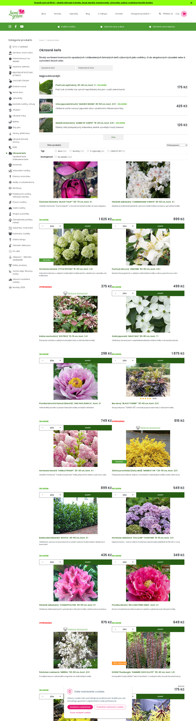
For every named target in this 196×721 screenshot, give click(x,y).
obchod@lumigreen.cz (22, 689)
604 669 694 (18, 686)
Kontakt (55, 694)
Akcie (54, 672)
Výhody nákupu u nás (92, 672)
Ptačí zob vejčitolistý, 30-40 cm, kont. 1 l (76, 85)
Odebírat (136, 708)
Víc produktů (113, 621)
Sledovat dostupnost (163, 230)
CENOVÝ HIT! (118, 151)
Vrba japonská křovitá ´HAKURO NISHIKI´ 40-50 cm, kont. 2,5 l (86, 104)
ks (54, 229)
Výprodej (73, 13)
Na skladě (65, 157)
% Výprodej (97, 151)
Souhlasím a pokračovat (80, 707)
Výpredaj (56, 683)
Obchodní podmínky (92, 683)
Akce (43, 13)
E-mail (129, 681)
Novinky (57, 13)
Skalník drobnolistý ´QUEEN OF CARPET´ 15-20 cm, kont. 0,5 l (85, 123)
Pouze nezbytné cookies (80, 712)
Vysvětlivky (87, 677)
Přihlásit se (168, 13)
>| (184, 632)
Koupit (74, 230)
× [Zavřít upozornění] (191, 3)
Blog (54, 689)
